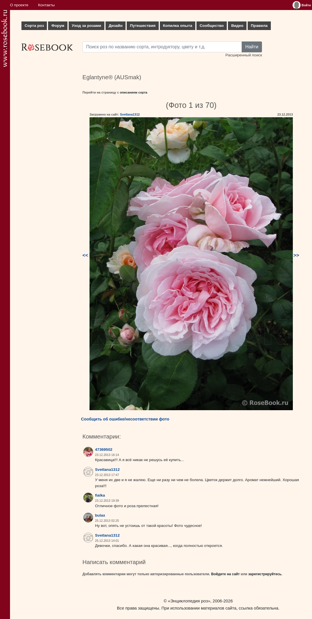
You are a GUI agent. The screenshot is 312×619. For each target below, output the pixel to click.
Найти (252, 46)
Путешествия (142, 25)
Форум (57, 25)
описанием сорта (133, 92)
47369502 (103, 449)
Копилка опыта (177, 25)
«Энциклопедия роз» (189, 600)
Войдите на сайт (225, 574)
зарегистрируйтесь (264, 574)
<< (85, 255)
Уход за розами (86, 25)
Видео (237, 25)
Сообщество (212, 25)
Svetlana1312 (130, 114)
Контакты (46, 5)
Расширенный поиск (243, 55)
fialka (100, 495)
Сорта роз (34, 25)
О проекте (19, 5)
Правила (259, 25)
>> (296, 255)
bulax (100, 515)
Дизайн (116, 25)
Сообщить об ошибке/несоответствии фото (125, 419)
